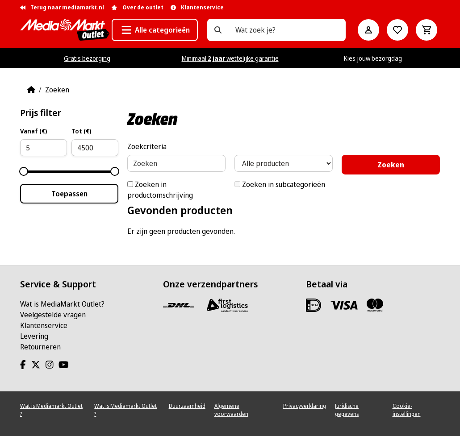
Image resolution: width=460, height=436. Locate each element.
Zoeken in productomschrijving (160, 189)
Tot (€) (81, 131)
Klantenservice (43, 325)
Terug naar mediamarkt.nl (62, 7)
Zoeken (57, 90)
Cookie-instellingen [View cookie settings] (407, 410)
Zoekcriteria (147, 146)
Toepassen (69, 194)
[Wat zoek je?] (218, 30)
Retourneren (40, 347)
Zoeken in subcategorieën (279, 184)
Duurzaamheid (187, 406)
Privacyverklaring (304, 406)
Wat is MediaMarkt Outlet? (62, 304)
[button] (155, 30)
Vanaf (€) (33, 131)
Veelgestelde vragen (53, 315)
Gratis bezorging (87, 58)
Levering (34, 336)
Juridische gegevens (347, 410)
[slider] (23, 171)
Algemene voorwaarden (231, 410)
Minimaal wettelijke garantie (230, 58)
